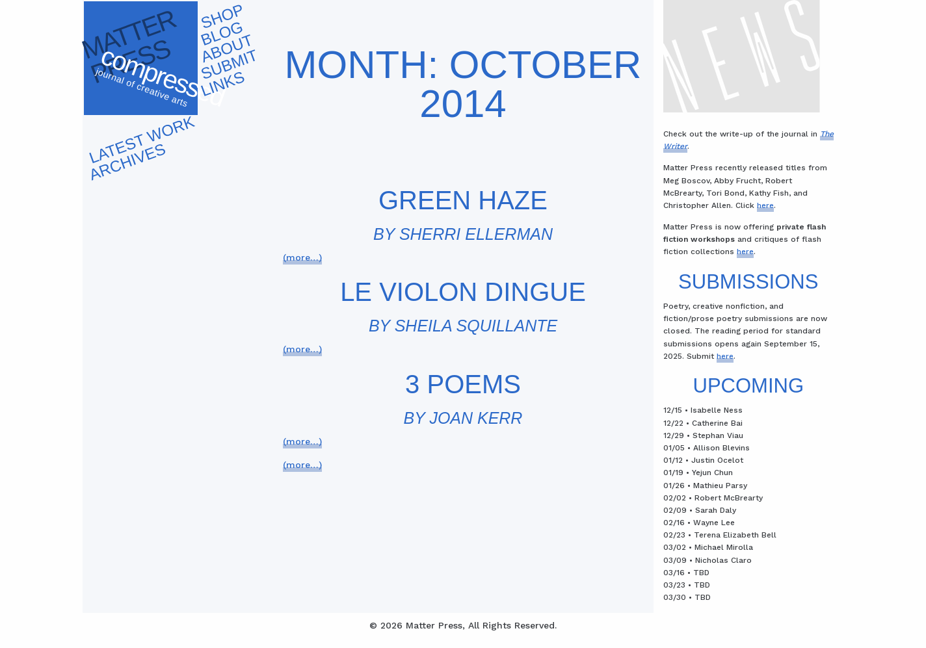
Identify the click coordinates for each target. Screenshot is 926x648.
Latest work (141, 139)
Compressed (161, 80)
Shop (222, 16)
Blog (221, 33)
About (226, 48)
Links (222, 83)
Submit (228, 64)
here (765, 205)
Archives (127, 161)
